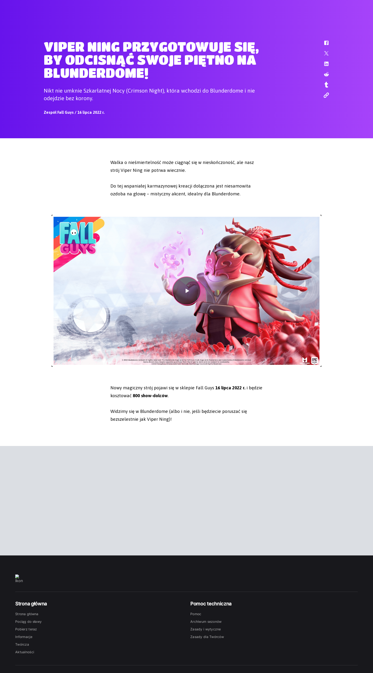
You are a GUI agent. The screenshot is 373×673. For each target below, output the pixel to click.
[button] (323, 45)
